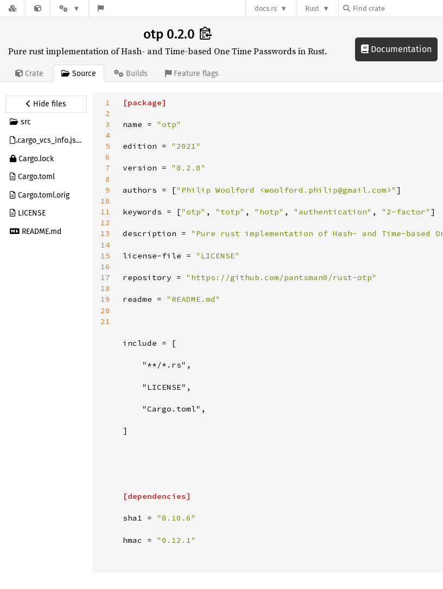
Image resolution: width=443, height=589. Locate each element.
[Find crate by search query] (397, 8)
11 (105, 212)
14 (105, 245)
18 (105, 288)
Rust (312, 8)
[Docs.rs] (12, 8)
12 (105, 222)
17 (105, 277)
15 (105, 256)
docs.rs (266, 8)
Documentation (396, 49)
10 (105, 201)
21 (105, 321)
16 (105, 266)
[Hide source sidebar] (46, 104)
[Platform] (69, 8)
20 (105, 310)
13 (105, 233)
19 (105, 299)
